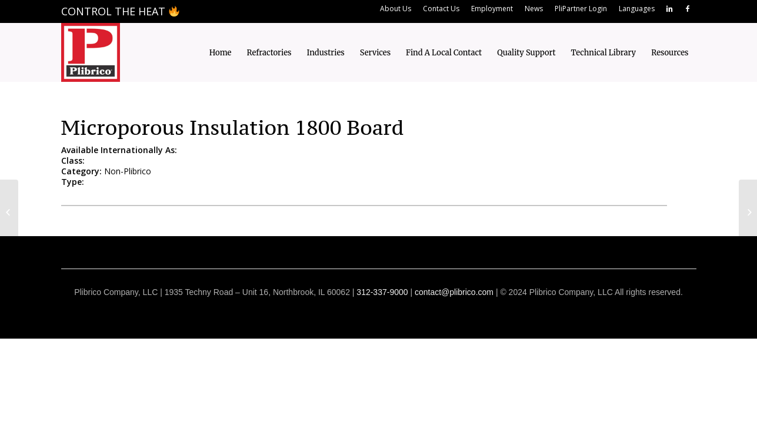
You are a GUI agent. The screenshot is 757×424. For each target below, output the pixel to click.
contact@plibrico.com (454, 292)
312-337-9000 (382, 292)
